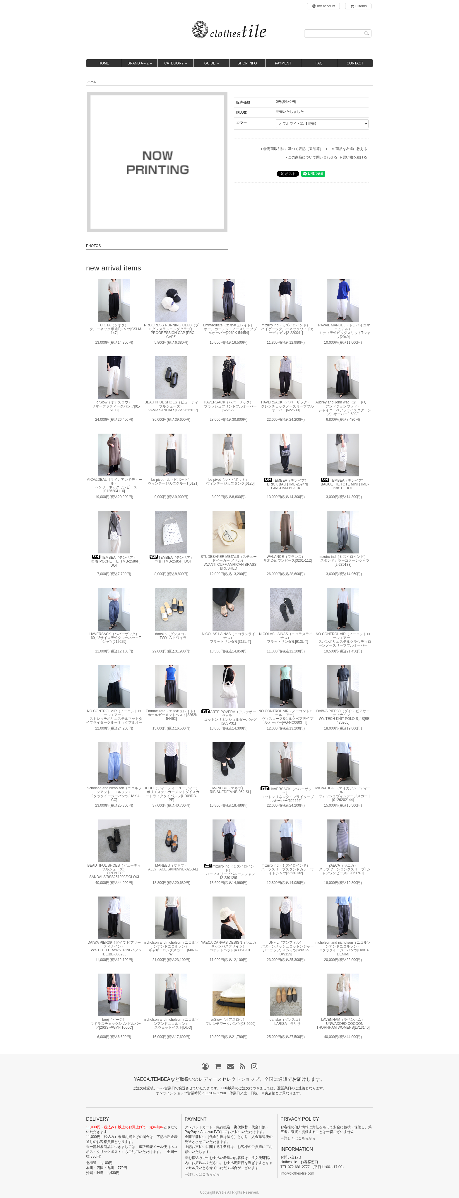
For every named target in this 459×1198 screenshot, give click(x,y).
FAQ (319, 63)
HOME (104, 63)
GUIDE (209, 63)
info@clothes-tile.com (297, 1173)
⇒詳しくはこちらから (202, 1174)
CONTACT (355, 63)
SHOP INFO (247, 63)
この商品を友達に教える (347, 149)
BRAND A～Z (138, 63)
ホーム (92, 81)
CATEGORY (174, 63)
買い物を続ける (354, 157)
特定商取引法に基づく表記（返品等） (293, 149)
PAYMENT (283, 63)
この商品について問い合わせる (312, 157)
